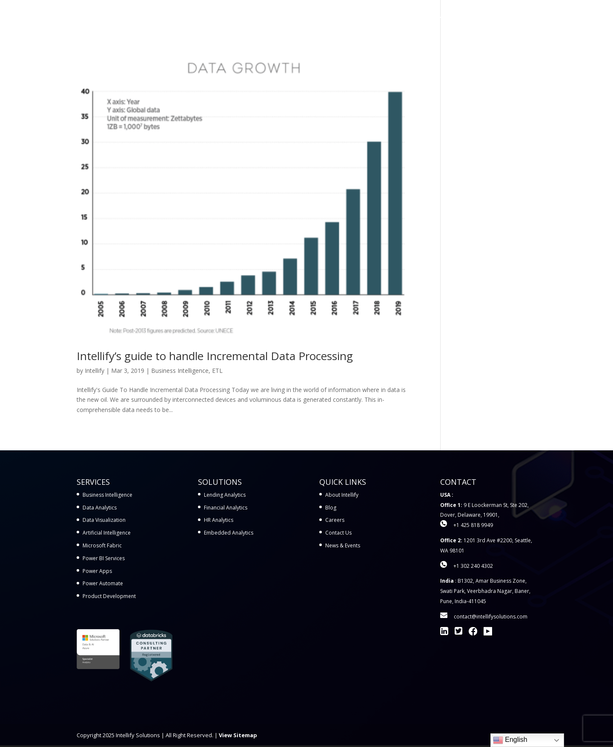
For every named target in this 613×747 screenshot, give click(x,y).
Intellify (94, 370)
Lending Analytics (225, 494)
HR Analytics (218, 520)
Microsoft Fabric (102, 545)
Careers (334, 520)
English (510, 740)
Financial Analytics (225, 507)
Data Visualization (104, 520)
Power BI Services (104, 558)
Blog (330, 507)
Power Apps (97, 571)
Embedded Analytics (228, 532)
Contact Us (519, 17)
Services (296, 17)
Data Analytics (100, 507)
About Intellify (341, 494)
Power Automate (103, 583)
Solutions (341, 17)
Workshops (391, 17)
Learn (427, 17)
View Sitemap (238, 735)
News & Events (342, 545)
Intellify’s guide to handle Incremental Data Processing (215, 355)
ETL (217, 370)
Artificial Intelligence (107, 532)
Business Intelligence (180, 370)
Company (469, 17)
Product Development (109, 596)
